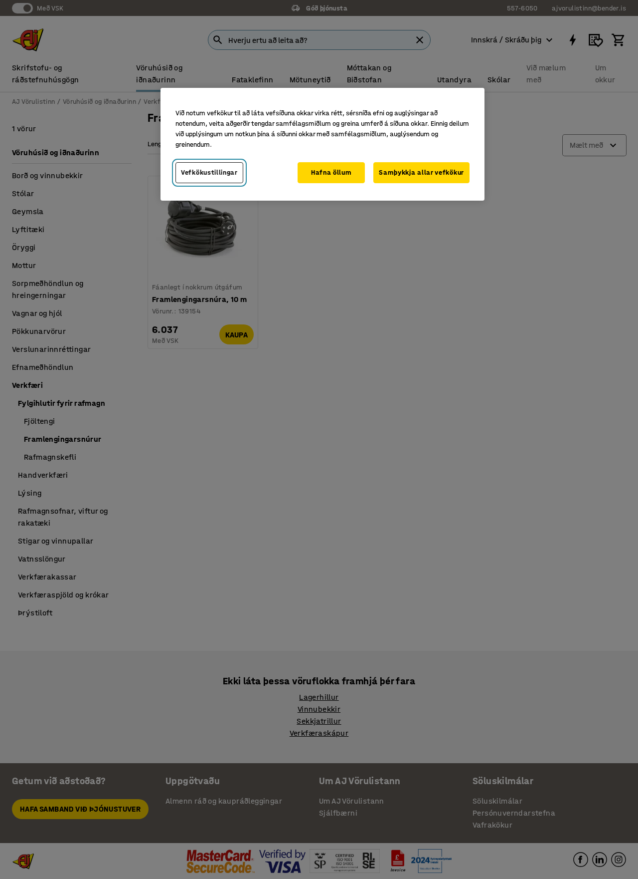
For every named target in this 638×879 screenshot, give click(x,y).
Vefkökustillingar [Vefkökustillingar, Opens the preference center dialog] (209, 172)
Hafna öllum (331, 172)
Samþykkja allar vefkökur (421, 172)
